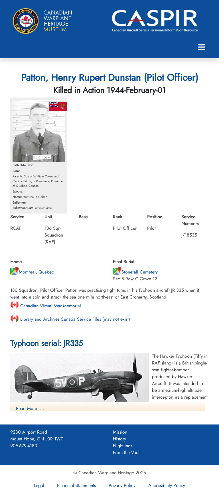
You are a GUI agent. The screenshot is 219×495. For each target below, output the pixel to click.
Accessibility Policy (166, 485)
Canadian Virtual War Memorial (45, 306)
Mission (120, 432)
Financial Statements (76, 485)
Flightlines (122, 445)
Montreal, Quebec (32, 272)
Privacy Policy (122, 485)
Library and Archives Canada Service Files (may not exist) (70, 319)
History (119, 439)
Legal (39, 485)
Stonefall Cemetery (135, 272)
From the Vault (127, 452)
